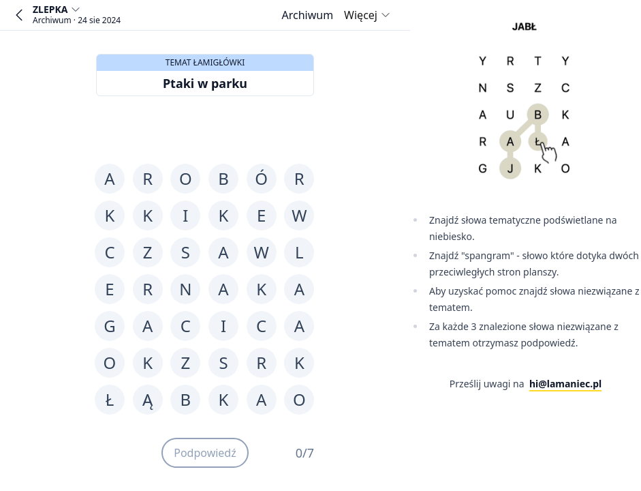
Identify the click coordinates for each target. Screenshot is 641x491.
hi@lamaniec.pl (565, 383)
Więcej (367, 15)
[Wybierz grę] (77, 15)
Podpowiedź (205, 452)
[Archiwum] (307, 15)
